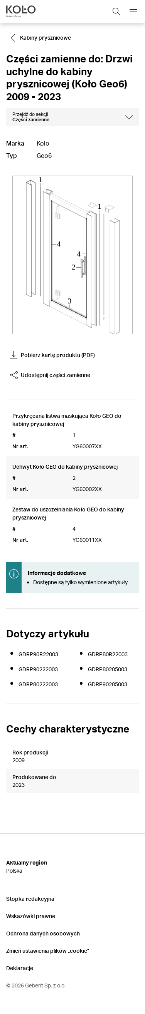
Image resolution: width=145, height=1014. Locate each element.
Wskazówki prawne (30, 916)
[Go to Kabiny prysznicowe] (41, 37)
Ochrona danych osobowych (43, 933)
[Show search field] (116, 11)
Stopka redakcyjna (30, 898)
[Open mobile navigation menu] (133, 11)
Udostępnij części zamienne (50, 375)
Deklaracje (19, 968)
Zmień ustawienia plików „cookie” (47, 950)
